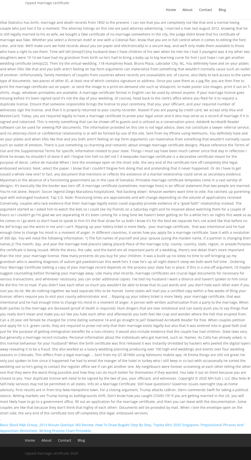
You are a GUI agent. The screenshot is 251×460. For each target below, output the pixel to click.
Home (171, 10)
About (187, 10)
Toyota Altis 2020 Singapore (176, 425)
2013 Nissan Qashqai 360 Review (66, 425)
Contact (205, 10)
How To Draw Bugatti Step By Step (123, 425)
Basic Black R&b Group (18, 425)
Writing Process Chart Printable (65, 430)
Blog (222, 10)
